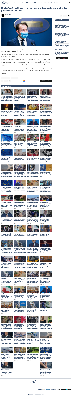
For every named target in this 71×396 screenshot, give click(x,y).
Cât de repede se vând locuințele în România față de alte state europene (19, 98)
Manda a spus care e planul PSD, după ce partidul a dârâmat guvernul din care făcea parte (45, 219)
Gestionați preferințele (37, 391)
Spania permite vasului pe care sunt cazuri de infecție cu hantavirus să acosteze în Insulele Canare (19, 250)
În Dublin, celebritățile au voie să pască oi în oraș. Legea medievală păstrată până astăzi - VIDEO (32, 356)
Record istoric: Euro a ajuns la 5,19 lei (45, 309)
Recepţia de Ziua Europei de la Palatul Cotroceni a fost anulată (45, 235)
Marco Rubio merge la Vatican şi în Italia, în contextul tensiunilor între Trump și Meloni (19, 356)
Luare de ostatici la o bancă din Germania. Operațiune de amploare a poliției (32, 144)
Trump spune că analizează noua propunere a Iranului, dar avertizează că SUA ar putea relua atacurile (7, 371)
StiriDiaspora (3, 5)
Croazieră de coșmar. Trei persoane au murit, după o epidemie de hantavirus (32, 311)
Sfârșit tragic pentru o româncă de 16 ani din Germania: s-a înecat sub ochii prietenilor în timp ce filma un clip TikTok (46, 326)
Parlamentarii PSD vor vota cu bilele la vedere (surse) (6, 310)
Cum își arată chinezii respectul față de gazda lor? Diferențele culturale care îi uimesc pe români (45, 128)
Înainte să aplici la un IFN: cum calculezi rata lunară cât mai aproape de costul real (20, 204)
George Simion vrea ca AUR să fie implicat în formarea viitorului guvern (7, 219)
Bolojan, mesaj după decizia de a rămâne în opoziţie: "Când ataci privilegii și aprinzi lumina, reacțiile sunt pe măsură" (32, 250)
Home (15, 3)
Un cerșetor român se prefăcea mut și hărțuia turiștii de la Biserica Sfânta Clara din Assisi (19, 159)
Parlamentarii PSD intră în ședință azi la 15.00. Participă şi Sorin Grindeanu (19, 326)
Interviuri (40, 3)
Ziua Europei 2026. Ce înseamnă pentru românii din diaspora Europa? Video (6, 144)
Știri (7, 5)
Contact (43, 391)
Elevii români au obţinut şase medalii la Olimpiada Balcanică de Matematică (45, 204)
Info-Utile (34, 3)
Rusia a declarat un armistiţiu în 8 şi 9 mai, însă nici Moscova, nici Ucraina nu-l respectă (6, 174)
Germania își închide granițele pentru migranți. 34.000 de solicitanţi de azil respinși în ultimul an (6, 265)
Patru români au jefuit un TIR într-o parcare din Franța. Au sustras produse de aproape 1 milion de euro (32, 204)
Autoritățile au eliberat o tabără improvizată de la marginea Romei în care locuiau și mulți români (32, 219)
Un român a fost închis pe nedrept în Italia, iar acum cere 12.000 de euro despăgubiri (46, 159)
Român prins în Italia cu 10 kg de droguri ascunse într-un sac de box (45, 174)
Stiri (19, 3)
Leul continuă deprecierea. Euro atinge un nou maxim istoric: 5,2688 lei (19, 235)
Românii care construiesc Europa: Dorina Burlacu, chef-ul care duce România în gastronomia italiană (19, 128)
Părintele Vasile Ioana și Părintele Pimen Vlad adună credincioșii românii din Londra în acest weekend (46, 113)
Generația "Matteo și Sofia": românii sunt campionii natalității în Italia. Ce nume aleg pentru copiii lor (45, 144)
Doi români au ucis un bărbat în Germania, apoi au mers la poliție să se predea (19, 311)
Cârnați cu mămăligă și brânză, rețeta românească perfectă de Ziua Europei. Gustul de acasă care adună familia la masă (32, 113)
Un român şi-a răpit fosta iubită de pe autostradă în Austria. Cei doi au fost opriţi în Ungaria (46, 371)
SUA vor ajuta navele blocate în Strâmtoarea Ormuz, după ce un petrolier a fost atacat (6, 341)
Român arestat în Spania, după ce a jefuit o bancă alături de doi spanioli (33, 341)
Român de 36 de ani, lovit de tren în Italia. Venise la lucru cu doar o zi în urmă (6, 204)
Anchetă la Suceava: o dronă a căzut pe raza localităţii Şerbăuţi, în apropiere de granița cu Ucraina (19, 341)
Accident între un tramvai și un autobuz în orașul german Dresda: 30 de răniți (32, 265)
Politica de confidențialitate (19, 391)
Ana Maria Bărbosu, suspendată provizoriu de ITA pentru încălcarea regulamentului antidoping (33, 159)
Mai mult (56, 3)
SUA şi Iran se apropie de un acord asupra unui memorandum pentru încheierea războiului (6, 235)
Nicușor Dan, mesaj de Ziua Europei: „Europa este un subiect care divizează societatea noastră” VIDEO (32, 128)
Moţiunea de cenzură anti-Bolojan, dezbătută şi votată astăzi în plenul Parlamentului (32, 295)
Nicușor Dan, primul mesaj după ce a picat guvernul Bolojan (45, 250)
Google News (28, 80)
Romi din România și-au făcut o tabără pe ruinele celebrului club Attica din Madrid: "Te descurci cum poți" (6, 250)
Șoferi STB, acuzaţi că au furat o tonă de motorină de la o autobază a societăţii (45, 189)
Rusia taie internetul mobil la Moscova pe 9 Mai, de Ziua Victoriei (19, 189)
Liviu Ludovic (8, 14)
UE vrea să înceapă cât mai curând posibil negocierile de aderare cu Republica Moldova (6, 159)
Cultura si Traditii (48, 3)
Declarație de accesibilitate (52, 391)
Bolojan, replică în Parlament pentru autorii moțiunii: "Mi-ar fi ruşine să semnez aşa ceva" (33, 280)
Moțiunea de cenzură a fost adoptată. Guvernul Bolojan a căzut (45, 265)
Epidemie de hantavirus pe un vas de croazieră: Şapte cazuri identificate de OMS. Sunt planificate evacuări (6, 280)
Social (23, 3)
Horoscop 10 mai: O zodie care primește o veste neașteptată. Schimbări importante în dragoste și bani (19, 113)
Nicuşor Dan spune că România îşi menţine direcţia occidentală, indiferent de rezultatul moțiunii (45, 295)
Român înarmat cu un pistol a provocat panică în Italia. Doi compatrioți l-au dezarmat (6, 128)
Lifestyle (28, 3)
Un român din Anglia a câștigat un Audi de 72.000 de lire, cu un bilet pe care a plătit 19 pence (19, 265)
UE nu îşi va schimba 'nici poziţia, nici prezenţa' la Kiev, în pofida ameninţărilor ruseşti (6, 189)
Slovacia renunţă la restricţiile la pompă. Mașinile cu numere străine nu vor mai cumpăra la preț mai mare (19, 219)
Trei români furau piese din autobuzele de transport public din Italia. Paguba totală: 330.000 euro (45, 280)
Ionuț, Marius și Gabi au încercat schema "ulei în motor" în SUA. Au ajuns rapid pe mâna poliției (33, 235)
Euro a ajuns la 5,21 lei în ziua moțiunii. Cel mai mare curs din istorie (19, 280)
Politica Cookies (29, 391)
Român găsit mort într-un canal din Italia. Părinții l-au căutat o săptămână (7, 113)
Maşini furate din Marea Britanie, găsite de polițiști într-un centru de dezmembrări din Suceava (6, 356)
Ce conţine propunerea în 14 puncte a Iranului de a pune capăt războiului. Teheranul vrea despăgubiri (45, 341)
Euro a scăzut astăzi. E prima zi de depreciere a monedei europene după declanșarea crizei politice (32, 189)
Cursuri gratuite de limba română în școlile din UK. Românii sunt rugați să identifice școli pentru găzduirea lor (46, 356)
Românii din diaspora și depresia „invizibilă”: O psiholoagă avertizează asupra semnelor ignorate (7, 98)
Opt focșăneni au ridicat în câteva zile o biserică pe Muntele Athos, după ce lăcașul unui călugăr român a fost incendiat (32, 98)
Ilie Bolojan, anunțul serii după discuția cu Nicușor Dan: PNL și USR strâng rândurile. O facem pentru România (19, 174)
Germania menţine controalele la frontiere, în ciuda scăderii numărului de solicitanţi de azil (32, 326)
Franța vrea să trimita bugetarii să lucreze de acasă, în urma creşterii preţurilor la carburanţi (33, 174)
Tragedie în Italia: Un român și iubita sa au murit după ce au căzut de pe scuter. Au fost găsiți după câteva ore (7, 326)
